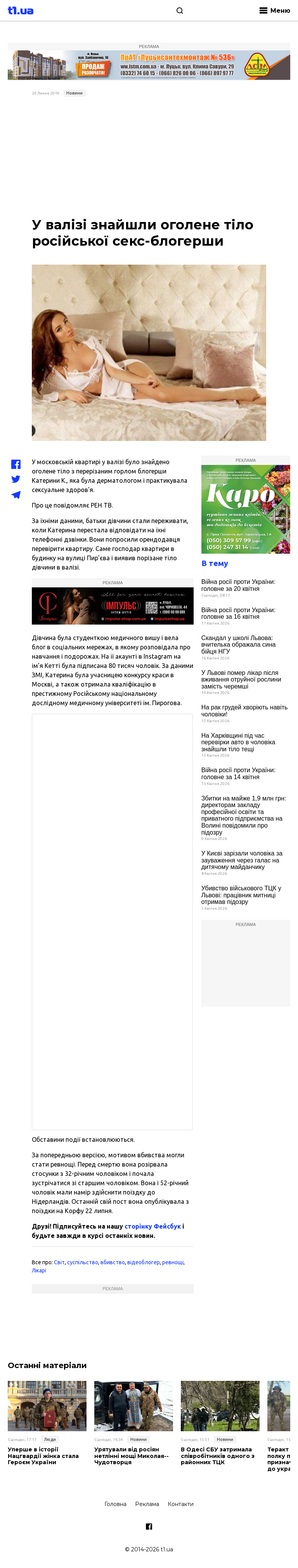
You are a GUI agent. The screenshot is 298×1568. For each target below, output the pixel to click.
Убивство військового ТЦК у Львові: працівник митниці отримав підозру (241, 895)
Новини (74, 93)
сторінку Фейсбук (153, 1226)
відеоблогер (143, 1262)
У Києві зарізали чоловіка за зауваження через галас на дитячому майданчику (241, 860)
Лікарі (39, 1270)
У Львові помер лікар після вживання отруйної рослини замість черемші (241, 680)
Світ (59, 1262)
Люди (50, 1439)
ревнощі (173, 1262)
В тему (214, 563)
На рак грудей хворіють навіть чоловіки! (244, 711)
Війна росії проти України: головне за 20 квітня (238, 585)
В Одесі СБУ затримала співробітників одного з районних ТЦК (218, 1456)
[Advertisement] (149, 158)
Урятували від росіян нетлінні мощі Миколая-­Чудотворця (131, 1456)
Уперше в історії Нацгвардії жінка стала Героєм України (43, 1456)
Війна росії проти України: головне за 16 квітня (238, 613)
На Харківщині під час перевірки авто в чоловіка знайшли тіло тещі (238, 742)
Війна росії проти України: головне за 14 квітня (238, 773)
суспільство (82, 1262)
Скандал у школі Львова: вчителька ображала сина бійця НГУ (238, 645)
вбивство (112, 1262)
